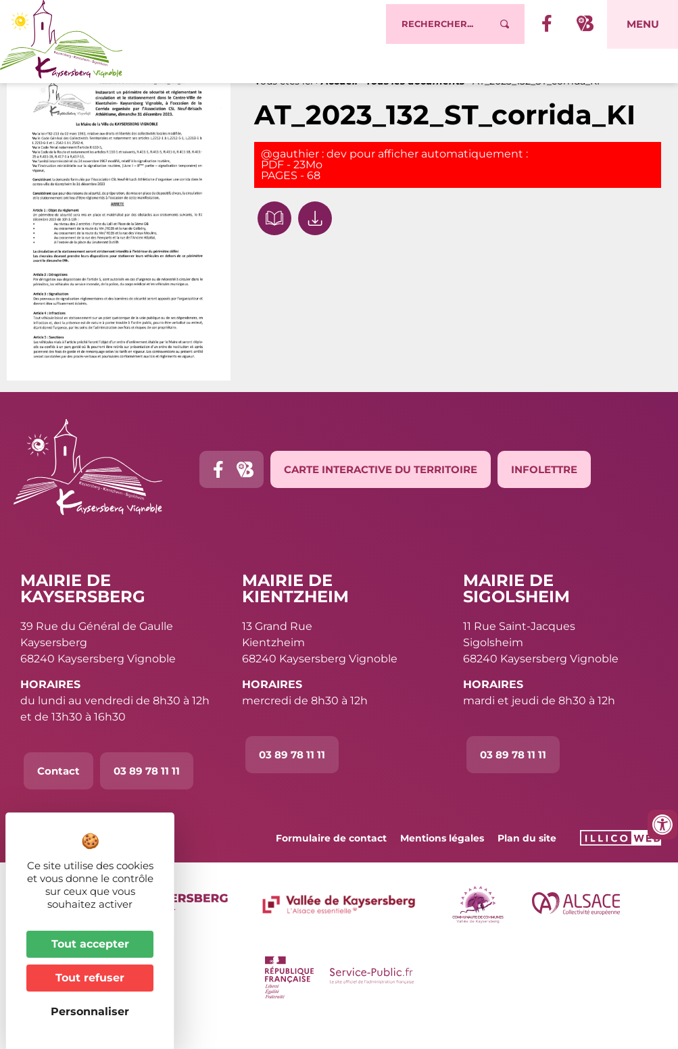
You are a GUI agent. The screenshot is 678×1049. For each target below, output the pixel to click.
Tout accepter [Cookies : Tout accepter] (90, 943)
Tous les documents (415, 106)
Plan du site (527, 864)
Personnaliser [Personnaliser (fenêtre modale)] (90, 1011)
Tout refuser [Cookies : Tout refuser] (89, 977)
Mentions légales (442, 864)
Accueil (339, 106)
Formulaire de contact (331, 864)
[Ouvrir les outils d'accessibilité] (662, 824)
